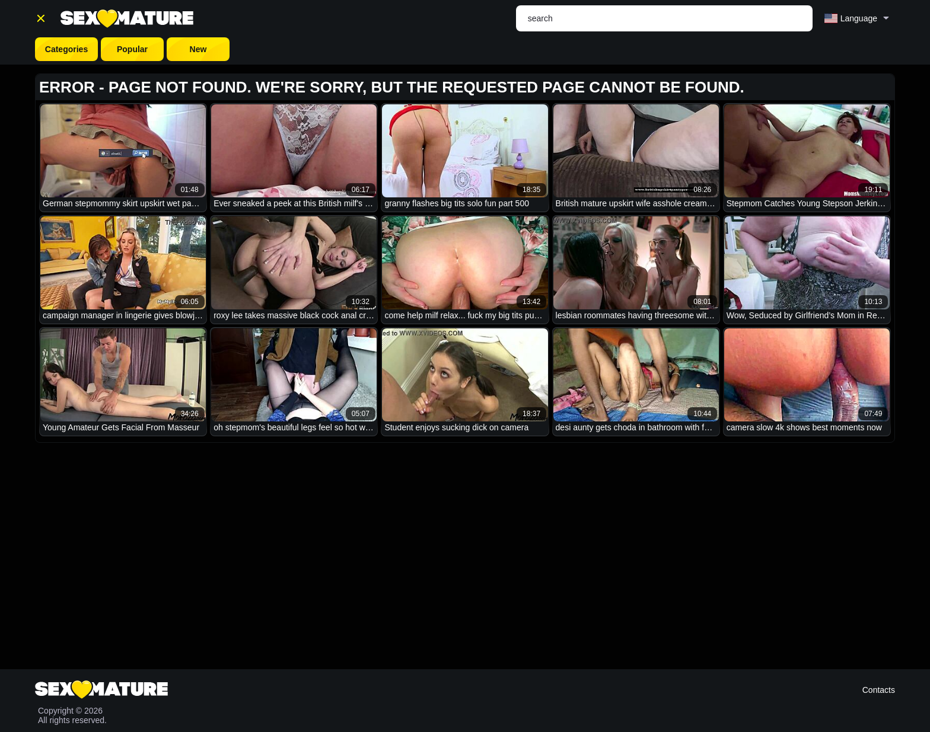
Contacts (878, 690)
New (198, 49)
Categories (66, 49)
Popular (132, 49)
